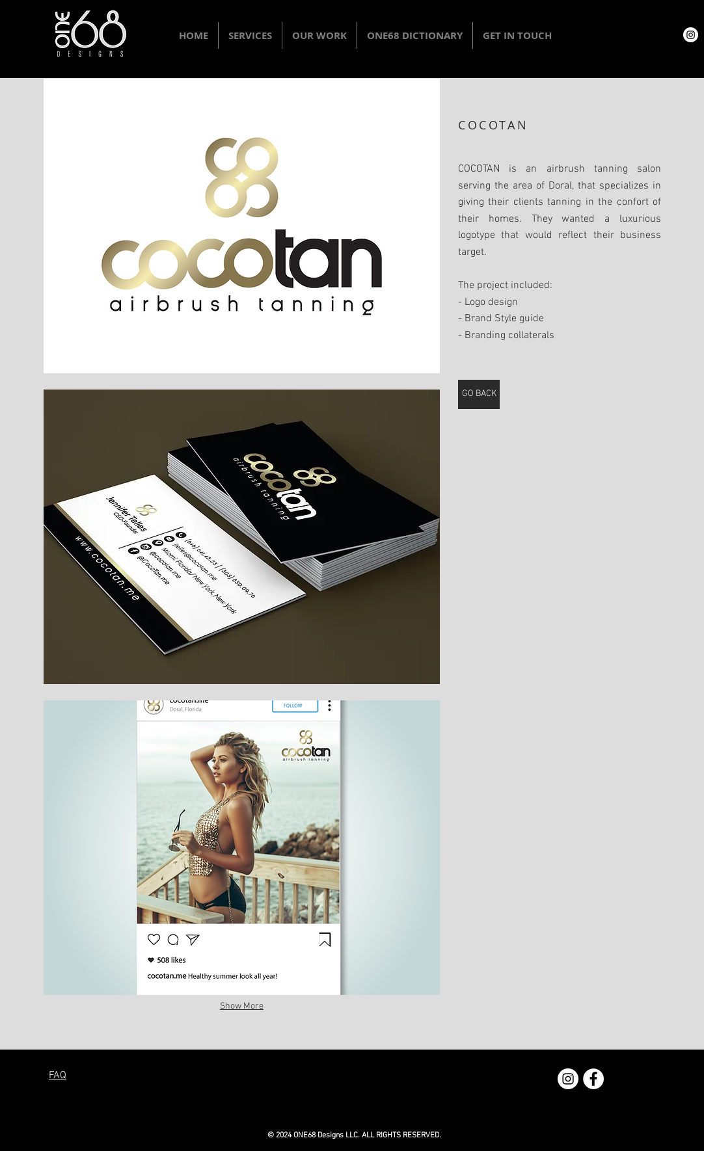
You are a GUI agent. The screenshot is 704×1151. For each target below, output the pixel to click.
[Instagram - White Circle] (690, 34)
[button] (250, 35)
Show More (242, 1006)
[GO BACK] (479, 394)
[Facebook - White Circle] (593, 1078)
